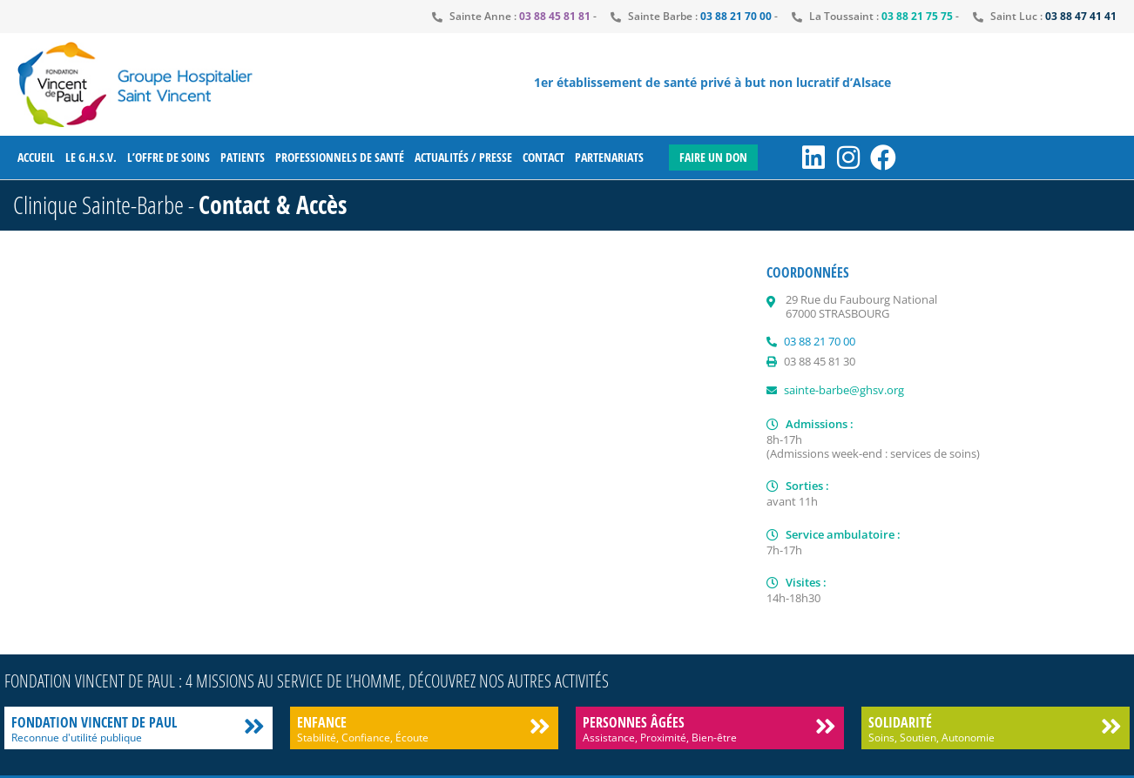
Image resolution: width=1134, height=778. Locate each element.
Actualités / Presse (463, 157)
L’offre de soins (168, 157)
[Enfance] (539, 726)
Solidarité (900, 722)
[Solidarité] (1111, 726)
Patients (242, 157)
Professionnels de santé (339, 157)
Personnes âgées (634, 722)
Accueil (36, 157)
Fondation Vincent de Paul (94, 722)
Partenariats (609, 157)
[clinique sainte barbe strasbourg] (377, 451)
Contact (543, 157)
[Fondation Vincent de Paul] (254, 726)
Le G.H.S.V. (91, 157)
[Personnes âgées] (825, 726)
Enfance (322, 722)
